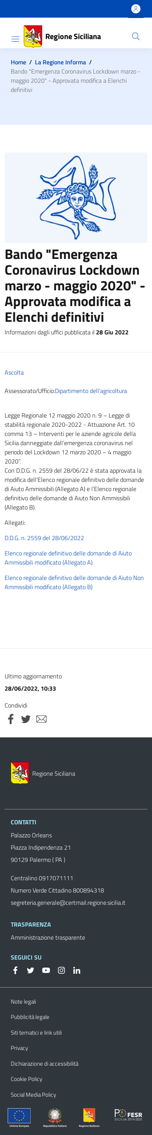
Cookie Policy (26, 1078)
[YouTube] (43, 969)
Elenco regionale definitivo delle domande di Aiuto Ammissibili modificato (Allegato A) (68, 558)
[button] (135, 36)
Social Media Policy (33, 1094)
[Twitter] (27, 969)
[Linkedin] (73, 969)
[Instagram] (58, 969)
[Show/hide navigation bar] (15, 39)
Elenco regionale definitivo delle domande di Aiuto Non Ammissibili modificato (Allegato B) (74, 582)
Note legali (23, 1001)
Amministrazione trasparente (48, 937)
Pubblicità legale (30, 1016)
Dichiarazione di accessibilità (44, 1063)
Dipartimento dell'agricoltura (91, 390)
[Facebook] (15, 969)
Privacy (19, 1047)
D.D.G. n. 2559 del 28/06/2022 (44, 537)
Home (18, 62)
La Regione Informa (60, 62)
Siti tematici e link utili (36, 1032)
